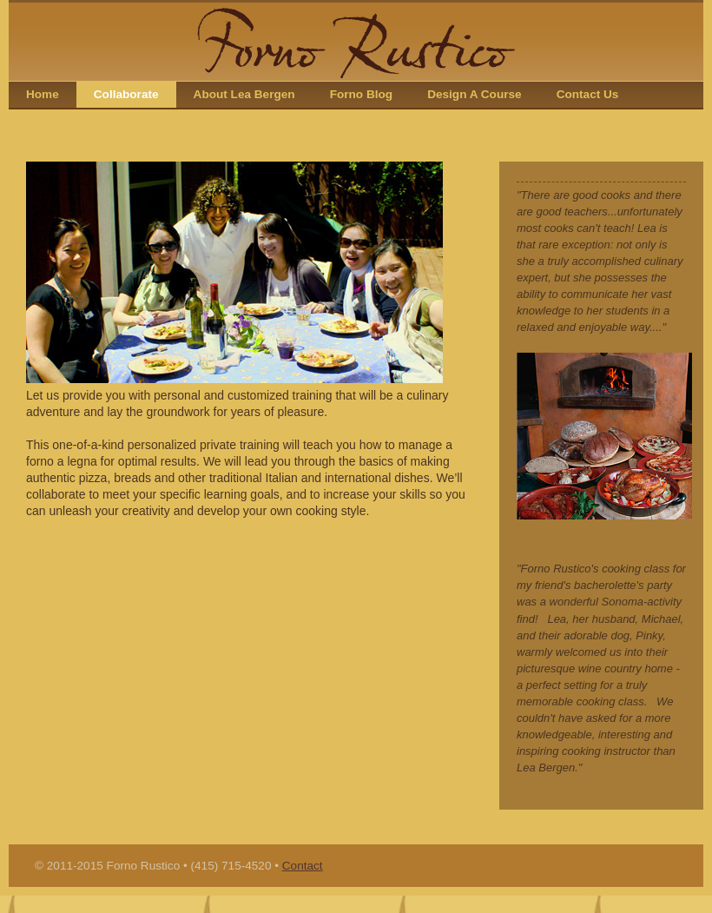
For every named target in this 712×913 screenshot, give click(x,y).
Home (42, 94)
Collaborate (126, 94)
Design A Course (474, 94)
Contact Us (588, 94)
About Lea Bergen (244, 94)
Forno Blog (361, 94)
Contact (302, 865)
